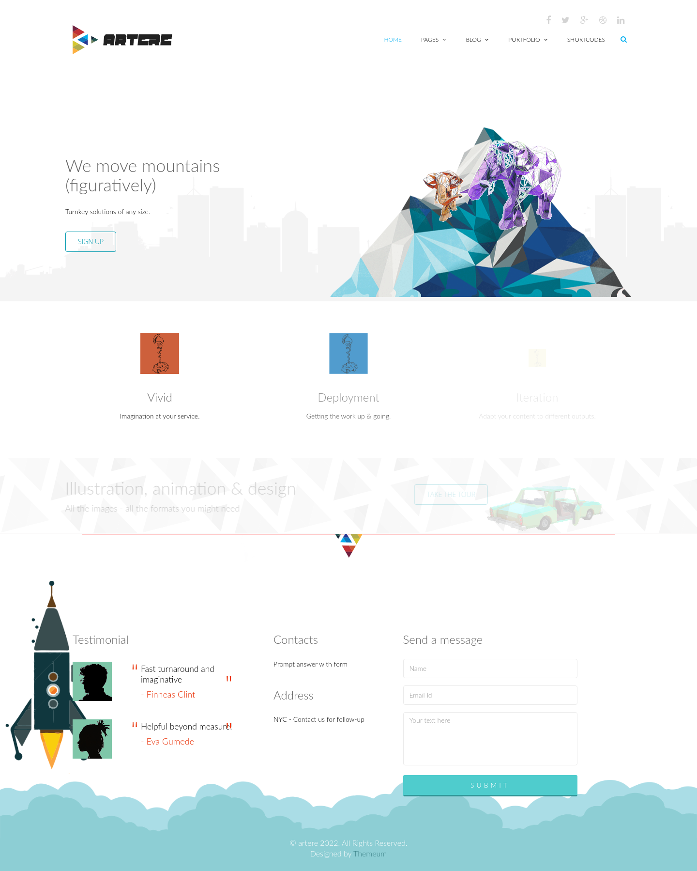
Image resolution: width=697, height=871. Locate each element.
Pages (434, 39)
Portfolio (527, 39)
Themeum (370, 853)
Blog (477, 39)
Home (393, 39)
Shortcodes (586, 39)
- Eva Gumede (167, 741)
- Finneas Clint (168, 694)
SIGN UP (90, 241)
